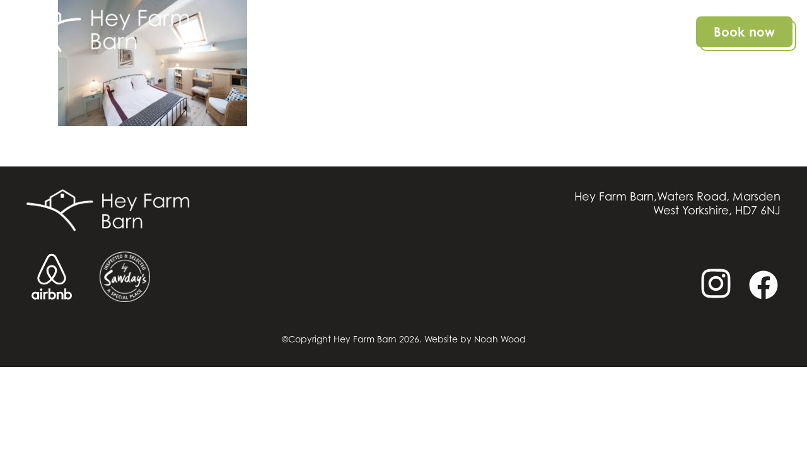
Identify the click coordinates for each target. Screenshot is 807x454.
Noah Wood (500, 339)
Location (518, 32)
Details (452, 32)
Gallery (585, 32)
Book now (744, 32)
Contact (652, 32)
